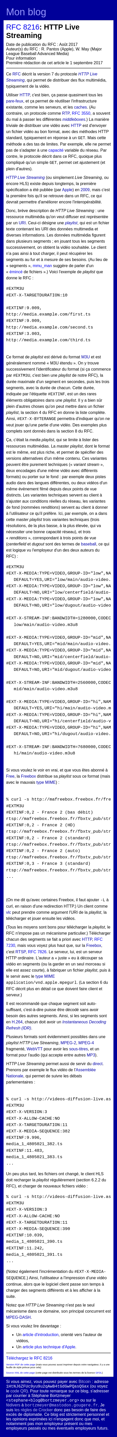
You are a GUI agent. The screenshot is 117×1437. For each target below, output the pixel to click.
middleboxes (73, 119)
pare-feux (14, 101)
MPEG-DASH (18, 1317)
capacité (56, 150)
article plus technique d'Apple (49, 1347)
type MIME (46, 782)
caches (80, 107)
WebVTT (35, 1049)
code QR (18, 1391)
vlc (8, 912)
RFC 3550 (81, 113)
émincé (16, 272)
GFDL (98, 1372)
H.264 (17, 1022)
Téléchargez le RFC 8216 (29, 1358)
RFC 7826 (37, 952)
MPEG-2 (68, 1043)
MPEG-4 (86, 1043)
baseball (88, 544)
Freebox (28, 776)
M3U (85, 357)
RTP (66, 113)
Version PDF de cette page (20, 1364)
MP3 (91, 1055)
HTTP (25, 95)
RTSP (20, 952)
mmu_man (42, 266)
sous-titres (78, 1049)
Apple (67, 190)
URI (22, 223)
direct (98, 1064)
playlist (71, 223)
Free (10, 776)
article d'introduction (41, 1335)
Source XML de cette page (20, 1372)
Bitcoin (84, 1381)
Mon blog (26, 11)
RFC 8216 (22, 27)
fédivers (13, 1405)
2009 (85, 190)
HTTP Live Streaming (25, 177)
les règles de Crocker (33, 1410)
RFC (16, 74)
